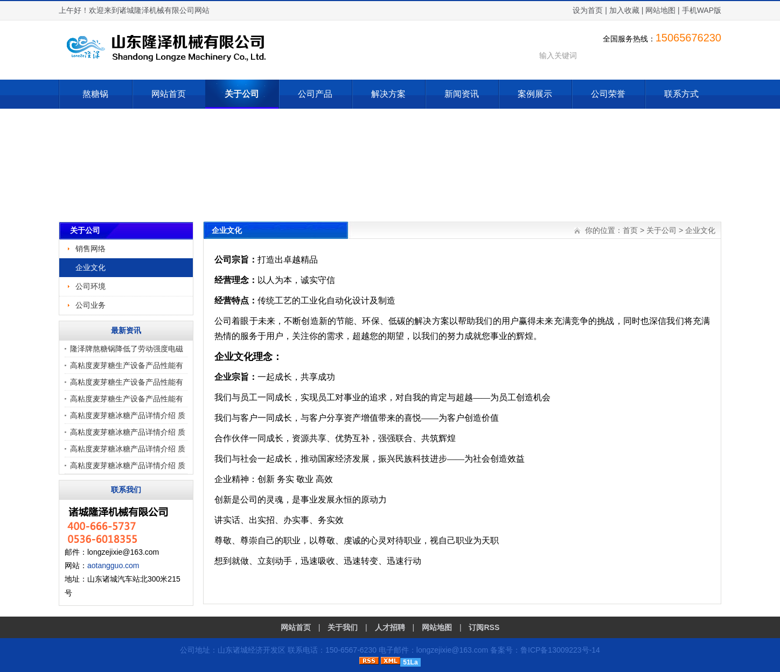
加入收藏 (624, 10)
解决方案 (388, 93)
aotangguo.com (113, 565)
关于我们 (343, 627)
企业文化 (90, 267)
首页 (630, 230)
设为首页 (588, 10)
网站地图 (660, 10)
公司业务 (90, 305)
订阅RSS (484, 627)
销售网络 (90, 248)
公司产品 (315, 93)
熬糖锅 (95, 93)
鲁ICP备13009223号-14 (560, 650)
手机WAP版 (701, 10)
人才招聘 (390, 627)
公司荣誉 (608, 93)
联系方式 (681, 93)
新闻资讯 (461, 93)
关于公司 (242, 93)
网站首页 (168, 93)
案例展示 (535, 93)
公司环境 (90, 286)
